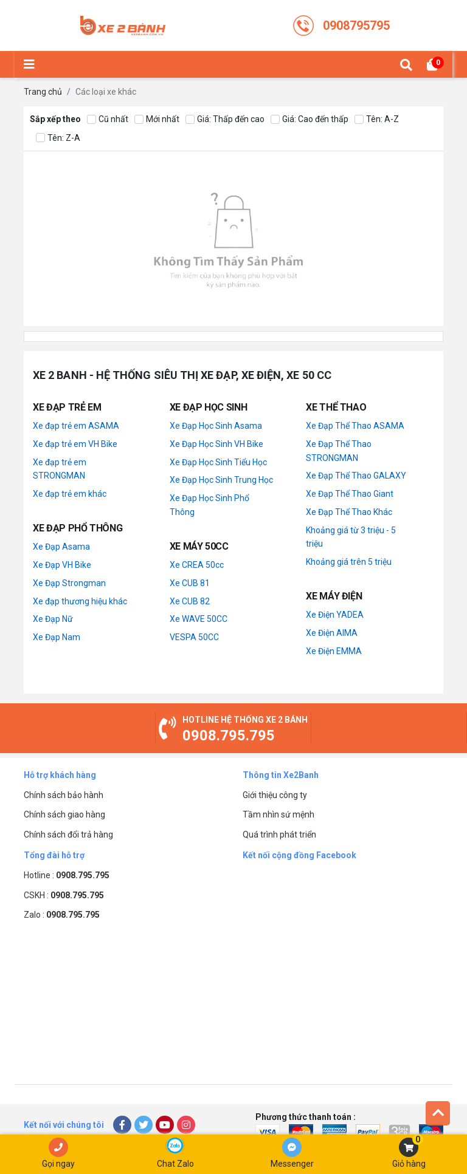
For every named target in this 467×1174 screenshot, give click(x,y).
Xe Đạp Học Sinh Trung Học (221, 480)
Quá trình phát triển (279, 834)
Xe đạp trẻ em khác (69, 494)
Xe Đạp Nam (56, 637)
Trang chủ (43, 92)
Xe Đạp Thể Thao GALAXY (356, 475)
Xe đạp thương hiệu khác (80, 601)
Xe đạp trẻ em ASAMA (76, 426)
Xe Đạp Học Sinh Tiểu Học (218, 462)
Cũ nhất (107, 119)
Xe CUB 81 (190, 583)
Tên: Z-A (58, 138)
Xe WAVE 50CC (198, 619)
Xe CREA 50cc (197, 565)
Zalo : (62, 915)
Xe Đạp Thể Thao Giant (349, 494)
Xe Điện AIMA (332, 633)
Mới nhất (156, 119)
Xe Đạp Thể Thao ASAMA (355, 426)
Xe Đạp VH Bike (62, 565)
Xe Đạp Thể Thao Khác (349, 512)
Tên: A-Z (377, 119)
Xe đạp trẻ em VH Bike (75, 444)
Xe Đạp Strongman (69, 583)
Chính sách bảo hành (63, 795)
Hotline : (66, 875)
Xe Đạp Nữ (53, 619)
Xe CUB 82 (190, 601)
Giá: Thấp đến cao (225, 119)
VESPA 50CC (194, 637)
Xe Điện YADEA (335, 614)
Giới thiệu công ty (275, 795)
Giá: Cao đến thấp (309, 119)
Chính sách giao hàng (64, 814)
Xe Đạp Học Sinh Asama (216, 426)
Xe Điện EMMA (334, 651)
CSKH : (64, 895)
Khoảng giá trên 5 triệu (349, 562)
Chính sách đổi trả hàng (68, 834)
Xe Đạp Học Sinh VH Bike (216, 444)
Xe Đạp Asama (61, 546)
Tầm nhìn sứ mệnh (278, 814)
